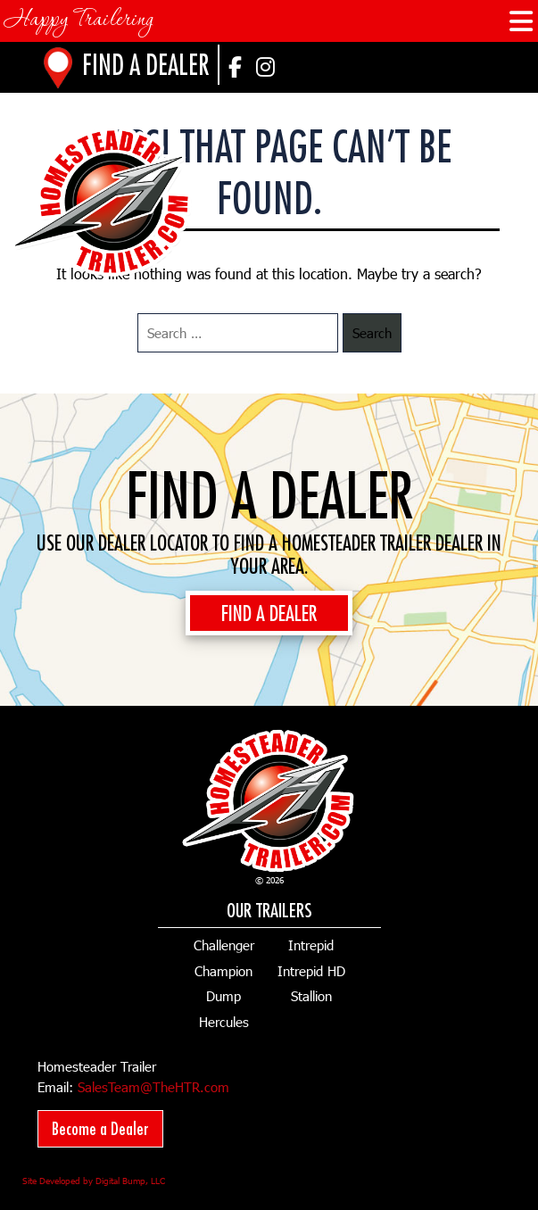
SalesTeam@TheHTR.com (153, 1087)
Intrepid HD (311, 971)
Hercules (224, 1022)
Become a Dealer (100, 1128)
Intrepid (311, 945)
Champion (223, 971)
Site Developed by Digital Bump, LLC (93, 1180)
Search (372, 333)
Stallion (311, 996)
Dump (223, 996)
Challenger (224, 945)
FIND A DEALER (269, 613)
